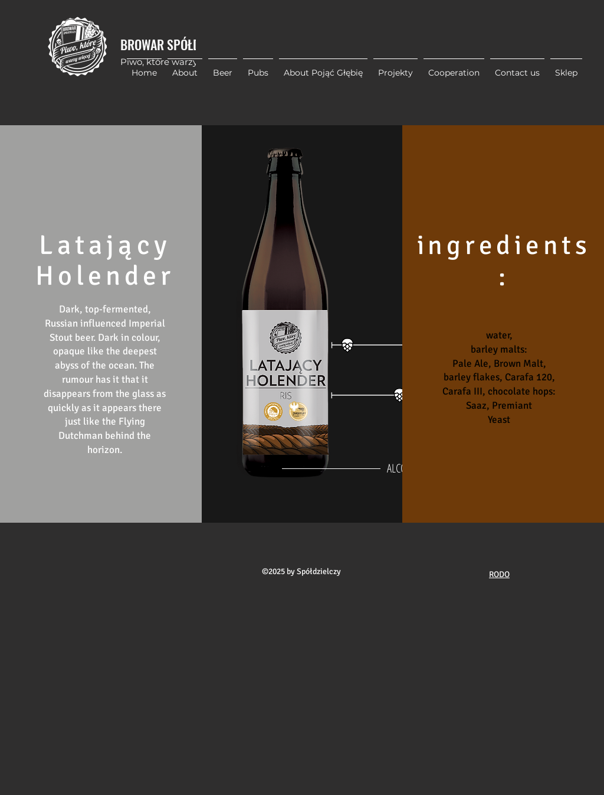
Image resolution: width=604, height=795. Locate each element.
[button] (395, 67)
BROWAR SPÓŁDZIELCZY (179, 44)
